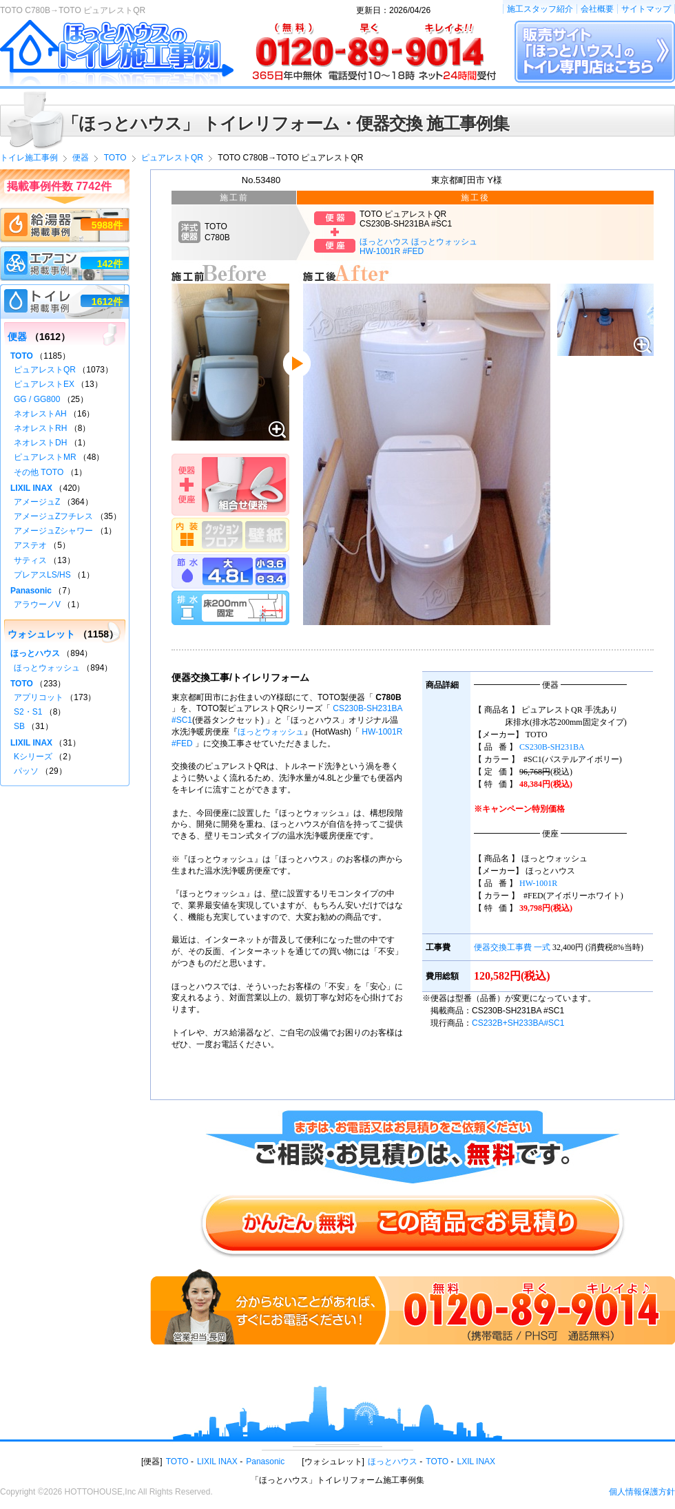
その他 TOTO (38, 472)
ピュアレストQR (45, 369)
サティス (30, 560)
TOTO (21, 356)
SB (19, 726)
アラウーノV (37, 604)
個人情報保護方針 (642, 1492)
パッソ (26, 771)
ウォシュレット (41, 634)
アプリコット (38, 697)
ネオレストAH (40, 414)
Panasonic (31, 590)
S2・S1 (28, 712)
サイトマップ (646, 9)
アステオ (30, 545)
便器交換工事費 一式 (512, 947)
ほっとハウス (35, 653)
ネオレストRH (40, 428)
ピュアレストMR (45, 457)
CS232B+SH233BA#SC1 (518, 1023)
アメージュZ (37, 502)
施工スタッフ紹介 (540, 9)
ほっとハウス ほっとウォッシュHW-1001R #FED (418, 246)
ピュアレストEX (44, 384)
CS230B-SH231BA (552, 747)
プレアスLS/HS (42, 575)
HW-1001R (538, 883)
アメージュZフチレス (53, 516)
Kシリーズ (33, 756)
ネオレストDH (40, 442)
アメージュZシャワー (53, 531)
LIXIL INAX (31, 488)
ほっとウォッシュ (271, 732)
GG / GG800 (37, 399)
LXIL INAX (476, 1461)
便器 (17, 336)
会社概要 (597, 9)
